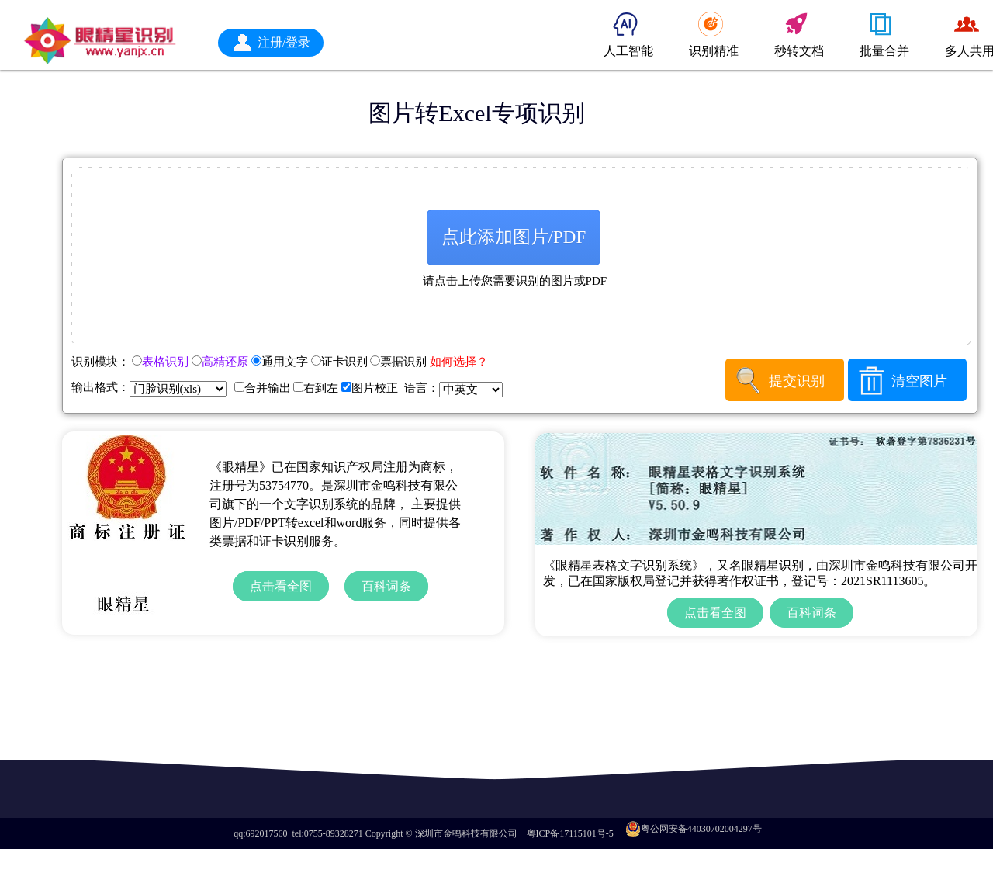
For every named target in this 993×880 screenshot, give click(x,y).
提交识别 (797, 381)
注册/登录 (284, 42)
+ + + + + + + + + (178, 389)
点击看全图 (281, 586)
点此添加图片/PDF (513, 237)
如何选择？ (459, 361)
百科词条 (386, 586)
